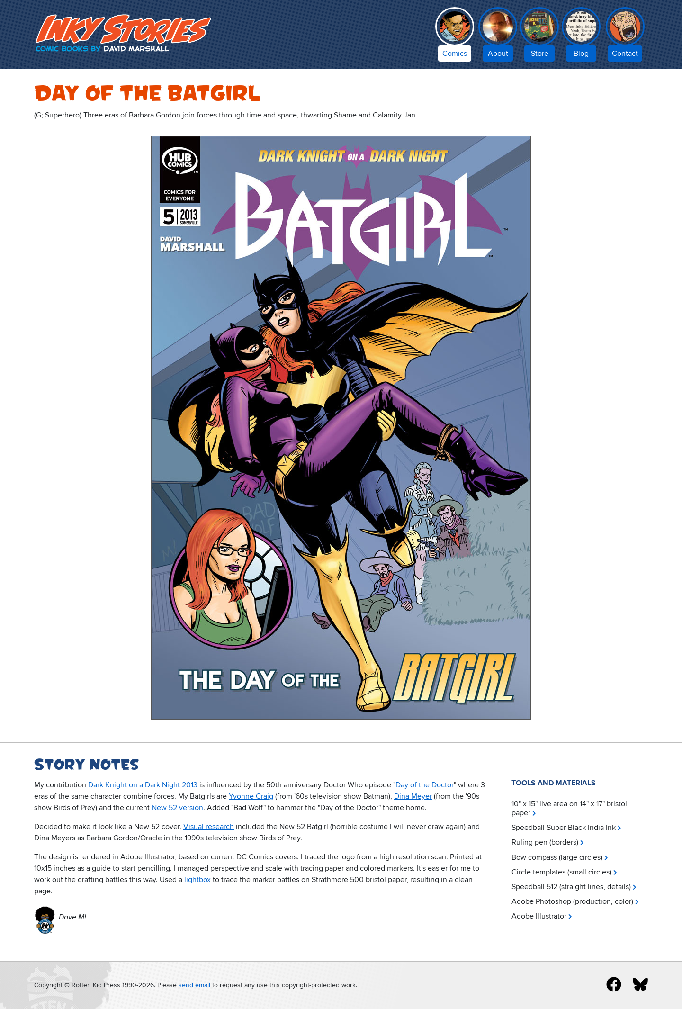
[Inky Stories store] (539, 36)
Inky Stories (125, 33)
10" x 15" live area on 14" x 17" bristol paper (569, 808)
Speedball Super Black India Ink (564, 827)
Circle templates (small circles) (561, 872)
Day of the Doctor (424, 785)
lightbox (197, 879)
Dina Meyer (413, 796)
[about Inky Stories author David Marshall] (498, 36)
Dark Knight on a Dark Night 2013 (142, 785)
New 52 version (177, 807)
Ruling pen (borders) (545, 842)
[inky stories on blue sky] (640, 984)
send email (194, 985)
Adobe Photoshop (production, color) (572, 901)
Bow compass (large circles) (557, 857)
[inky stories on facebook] (613, 984)
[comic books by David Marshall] (454, 36)
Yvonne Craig (251, 796)
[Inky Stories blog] (581, 36)
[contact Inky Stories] (625, 36)
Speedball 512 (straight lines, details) (571, 887)
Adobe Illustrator (539, 916)
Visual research (208, 826)
